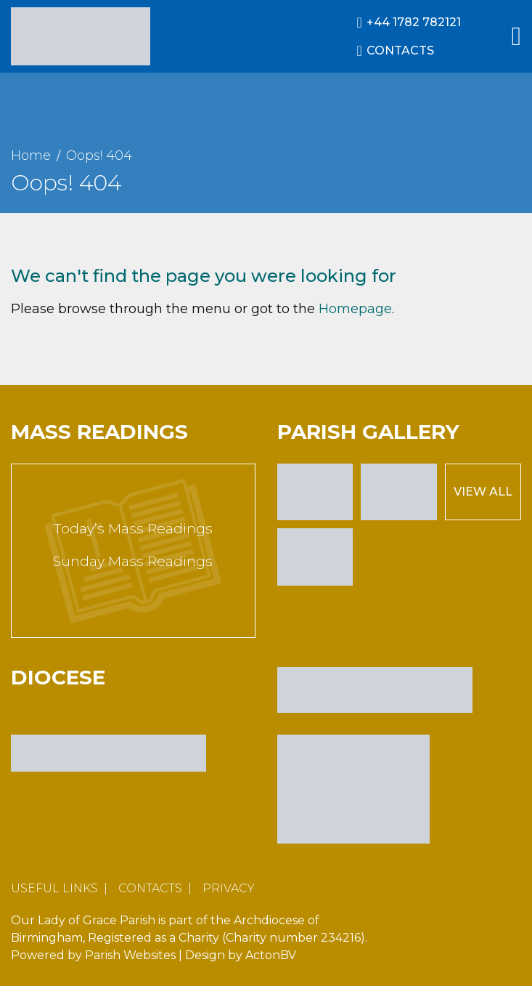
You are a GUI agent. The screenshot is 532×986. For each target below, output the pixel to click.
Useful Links (54, 888)
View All (483, 491)
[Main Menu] (516, 36)
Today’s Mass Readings (133, 528)
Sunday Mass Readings (133, 561)
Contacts (150, 888)
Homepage (355, 309)
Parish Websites (130, 955)
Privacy (228, 888)
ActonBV (270, 955)
